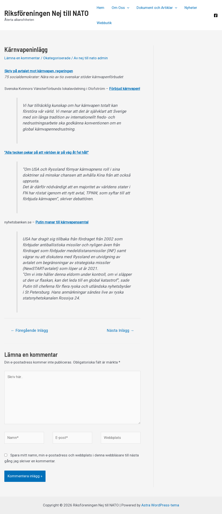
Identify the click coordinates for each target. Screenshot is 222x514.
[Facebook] (216, 15)
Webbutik (104, 23)
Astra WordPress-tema (160, 505)
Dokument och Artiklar (157, 7)
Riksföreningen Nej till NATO (46, 12)
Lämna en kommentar (22, 58)
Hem (100, 7)
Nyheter (190, 7)
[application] (127, 7)
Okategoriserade (56, 58)
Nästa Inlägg (120, 330)
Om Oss (120, 7)
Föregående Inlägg (29, 330)
